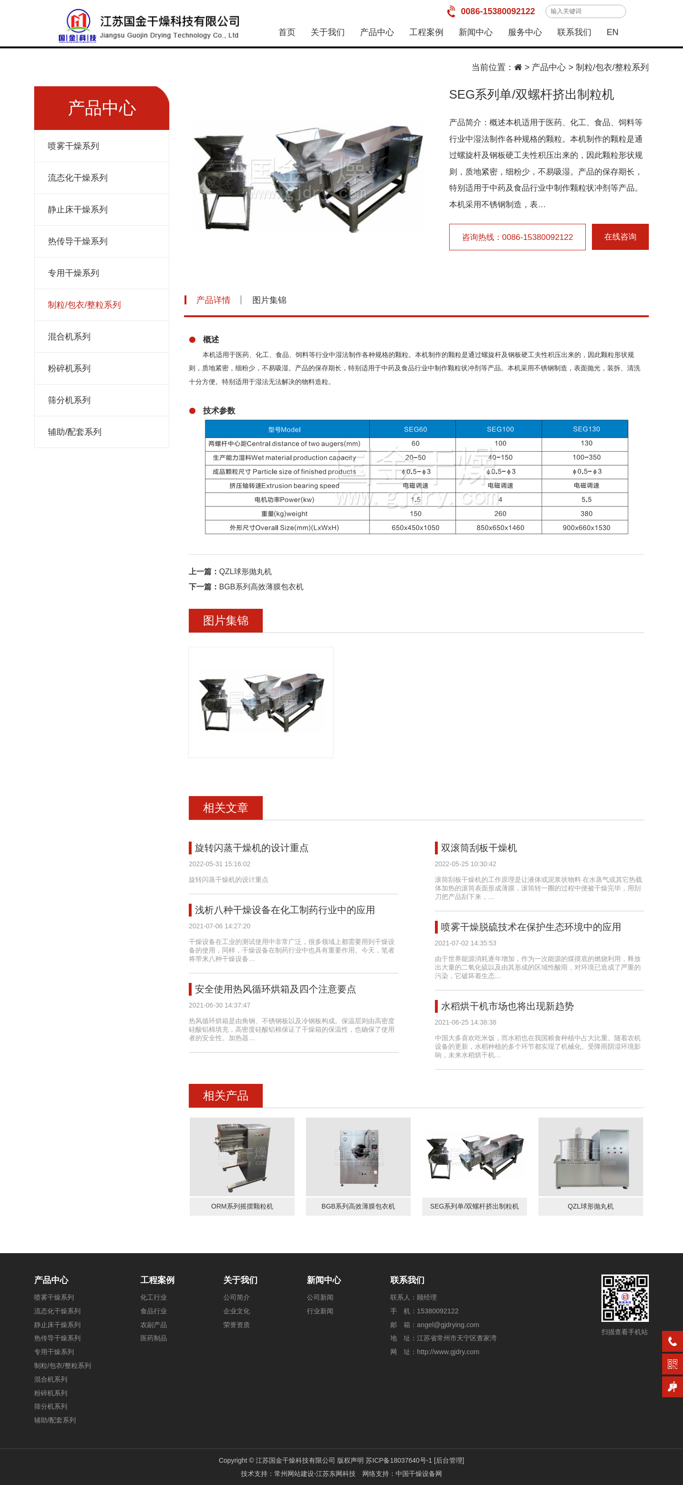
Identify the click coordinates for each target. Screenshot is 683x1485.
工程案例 (426, 32)
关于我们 (328, 32)
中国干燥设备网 (419, 1473)
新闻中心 (476, 32)
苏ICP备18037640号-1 (399, 1460)
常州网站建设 (294, 1473)
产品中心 (377, 32)
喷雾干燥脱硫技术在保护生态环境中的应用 (531, 927)
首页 (286, 32)
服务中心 (525, 32)
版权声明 (350, 1460)
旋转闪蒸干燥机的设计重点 (252, 848)
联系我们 (574, 32)
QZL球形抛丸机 (245, 572)
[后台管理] (449, 1460)
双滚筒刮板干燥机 (479, 848)
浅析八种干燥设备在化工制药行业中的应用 (285, 910)
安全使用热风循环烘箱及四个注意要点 (275, 989)
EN (612, 32)
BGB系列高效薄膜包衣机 (261, 587)
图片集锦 (269, 300)
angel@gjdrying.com (448, 1325)
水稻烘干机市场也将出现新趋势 (507, 1006)
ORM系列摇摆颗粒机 (242, 1206)
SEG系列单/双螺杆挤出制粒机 (474, 1206)
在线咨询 (620, 237)
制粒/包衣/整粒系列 (612, 67)
